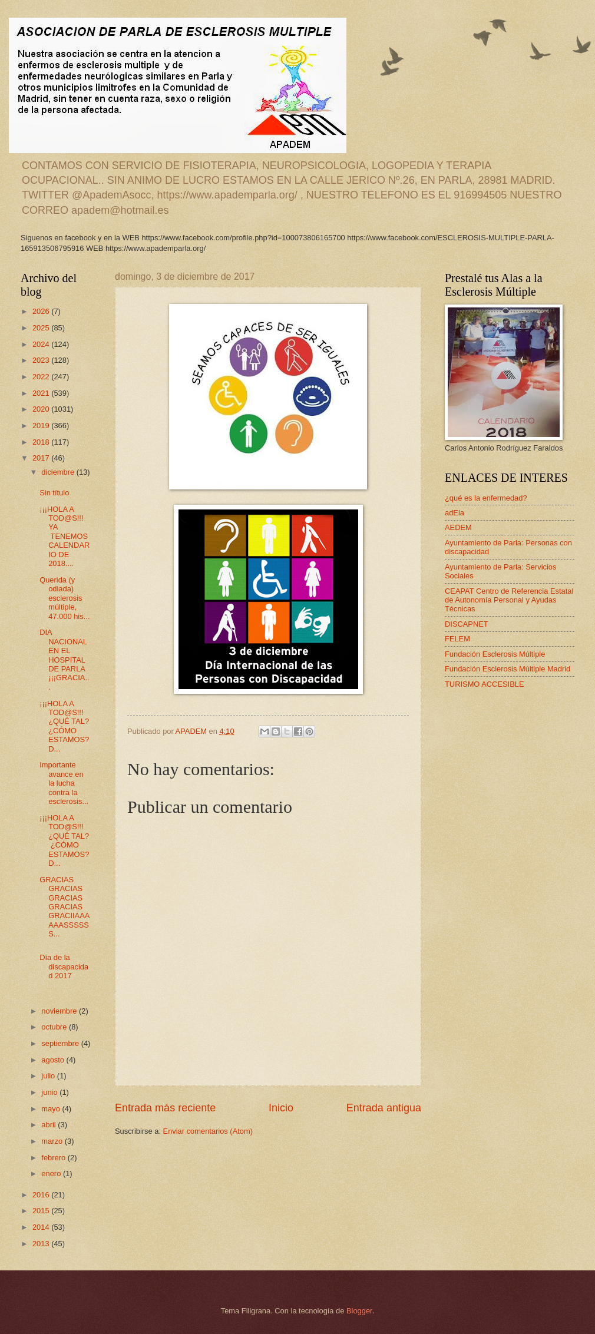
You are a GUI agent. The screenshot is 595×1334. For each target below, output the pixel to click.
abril (49, 1124)
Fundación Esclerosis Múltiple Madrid (507, 668)
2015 (41, 1210)
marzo (52, 1141)
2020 (41, 409)
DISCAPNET (466, 624)
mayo (51, 1108)
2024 (41, 344)
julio (49, 1075)
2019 (41, 425)
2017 (41, 458)
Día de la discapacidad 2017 (63, 966)
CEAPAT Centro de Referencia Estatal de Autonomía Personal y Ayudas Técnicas (509, 600)
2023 (41, 360)
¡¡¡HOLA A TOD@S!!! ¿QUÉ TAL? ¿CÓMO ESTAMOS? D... (65, 726)
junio (50, 1092)
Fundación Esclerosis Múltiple (495, 654)
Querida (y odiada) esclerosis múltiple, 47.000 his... (64, 598)
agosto (53, 1059)
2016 (41, 1194)
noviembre (60, 1011)
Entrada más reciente (165, 1108)
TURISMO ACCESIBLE (484, 684)
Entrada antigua (383, 1108)
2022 (41, 376)
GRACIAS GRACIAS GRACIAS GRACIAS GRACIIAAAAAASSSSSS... (64, 907)
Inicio (281, 1108)
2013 (41, 1243)
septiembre (61, 1043)
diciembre (58, 472)
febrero (54, 1157)
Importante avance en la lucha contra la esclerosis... (63, 783)
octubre (55, 1026)
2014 (41, 1227)
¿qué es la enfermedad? (486, 498)
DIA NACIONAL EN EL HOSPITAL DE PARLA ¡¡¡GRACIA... (64, 659)
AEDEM (458, 527)
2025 (41, 327)
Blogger (359, 1310)
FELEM (457, 638)
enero (52, 1173)
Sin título (54, 492)
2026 (41, 311)
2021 (41, 393)
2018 (41, 442)
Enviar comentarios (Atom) (208, 1131)
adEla (454, 512)
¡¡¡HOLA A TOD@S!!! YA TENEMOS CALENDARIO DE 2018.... (64, 536)
